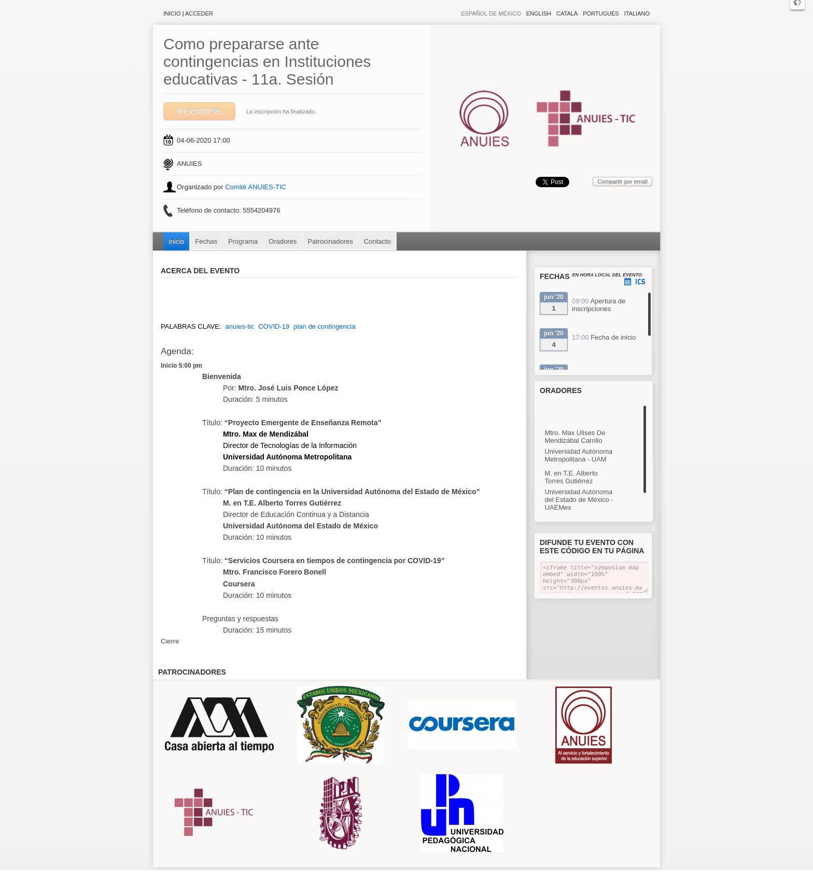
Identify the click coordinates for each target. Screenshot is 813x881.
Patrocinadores (330, 241)
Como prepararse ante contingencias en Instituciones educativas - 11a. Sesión (267, 61)
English (538, 13)
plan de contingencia (324, 326)
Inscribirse (199, 111)
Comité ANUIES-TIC (255, 187)
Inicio (172, 13)
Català (567, 13)
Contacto (377, 241)
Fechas (206, 241)
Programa (243, 241)
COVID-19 (273, 326)
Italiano (637, 13)
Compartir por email (622, 181)
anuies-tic (240, 326)
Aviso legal (303, 875)
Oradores (283, 241)
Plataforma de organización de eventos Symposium (412, 875)
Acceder (199, 13)
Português (601, 13)
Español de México (491, 13)
